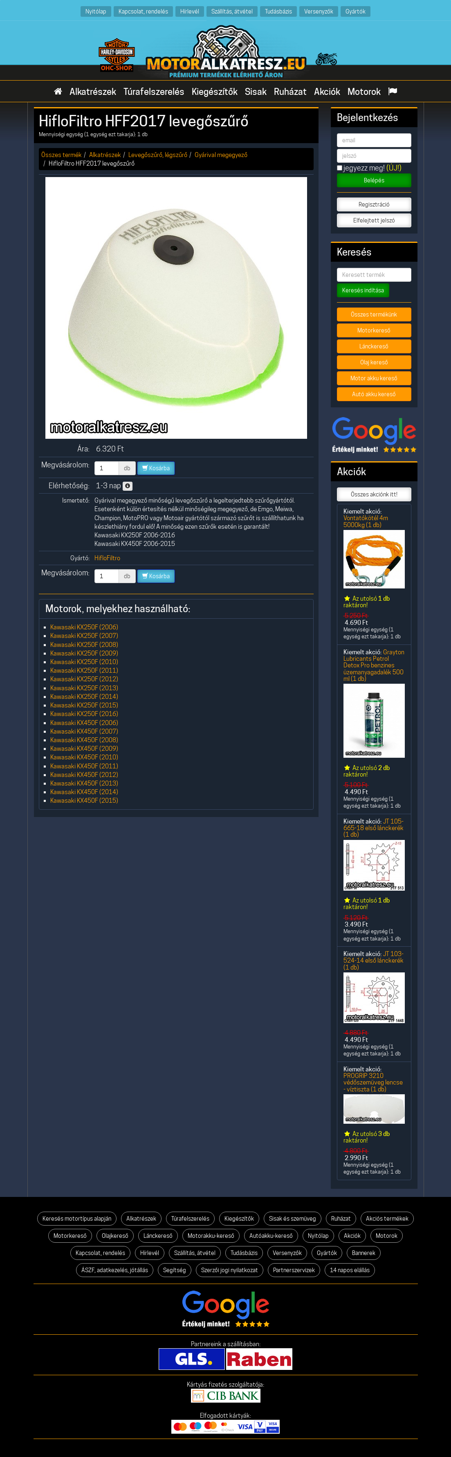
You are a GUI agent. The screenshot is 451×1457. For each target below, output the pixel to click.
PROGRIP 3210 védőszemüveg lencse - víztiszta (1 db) (373, 1082)
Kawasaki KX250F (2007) (84, 635)
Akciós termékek (387, 1218)
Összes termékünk (374, 314)
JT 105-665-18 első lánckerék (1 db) (373, 828)
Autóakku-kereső (271, 1236)
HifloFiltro (107, 558)
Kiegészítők (215, 91)
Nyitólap (95, 11)
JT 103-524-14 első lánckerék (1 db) (373, 960)
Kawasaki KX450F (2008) (84, 739)
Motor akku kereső (373, 378)
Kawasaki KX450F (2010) (84, 757)
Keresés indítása (363, 290)
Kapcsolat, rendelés (143, 11)
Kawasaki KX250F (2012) (84, 679)
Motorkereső (373, 330)
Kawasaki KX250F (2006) (84, 627)
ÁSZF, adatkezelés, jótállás (114, 1270)
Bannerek (363, 1253)
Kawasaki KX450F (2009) (84, 748)
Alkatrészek (93, 91)
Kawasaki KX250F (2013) (84, 688)
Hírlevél (189, 11)
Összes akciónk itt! (374, 494)
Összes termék (61, 154)
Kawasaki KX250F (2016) (84, 713)
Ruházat (290, 91)
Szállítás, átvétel (232, 11)
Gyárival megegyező (221, 154)
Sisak (256, 91)
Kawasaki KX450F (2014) (84, 791)
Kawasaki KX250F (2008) (84, 644)
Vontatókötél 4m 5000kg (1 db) (365, 521)
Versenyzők (318, 11)
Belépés (374, 180)
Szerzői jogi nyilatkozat (229, 1270)
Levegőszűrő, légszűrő (157, 154)
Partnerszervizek (294, 1270)
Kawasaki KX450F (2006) (84, 722)
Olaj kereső (374, 362)
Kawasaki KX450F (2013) (84, 783)
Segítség (174, 1270)
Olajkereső (115, 1236)
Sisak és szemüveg (292, 1218)
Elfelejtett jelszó (374, 220)
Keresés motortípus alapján (77, 1218)
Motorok (364, 91)
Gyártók (356, 11)
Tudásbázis (278, 11)
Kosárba (156, 468)
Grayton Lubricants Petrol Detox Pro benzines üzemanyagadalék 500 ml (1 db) (373, 665)
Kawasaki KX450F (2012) (84, 774)
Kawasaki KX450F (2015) (84, 800)
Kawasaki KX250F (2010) (84, 661)
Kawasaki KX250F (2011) (84, 670)
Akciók (327, 91)
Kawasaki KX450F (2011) (84, 766)
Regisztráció (374, 204)
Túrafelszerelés (153, 91)
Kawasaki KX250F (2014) (84, 696)
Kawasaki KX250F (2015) (84, 705)
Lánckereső (373, 346)
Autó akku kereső (374, 394)
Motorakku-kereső (211, 1236)
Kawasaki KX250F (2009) (84, 653)
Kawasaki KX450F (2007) (84, 731)
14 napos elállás (350, 1270)
